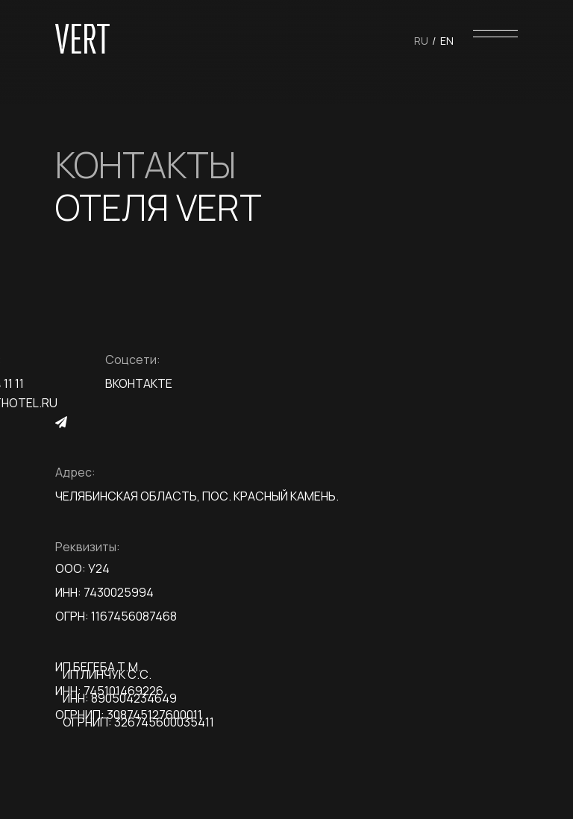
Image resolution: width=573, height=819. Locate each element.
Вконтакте (138, 383)
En (447, 41)
